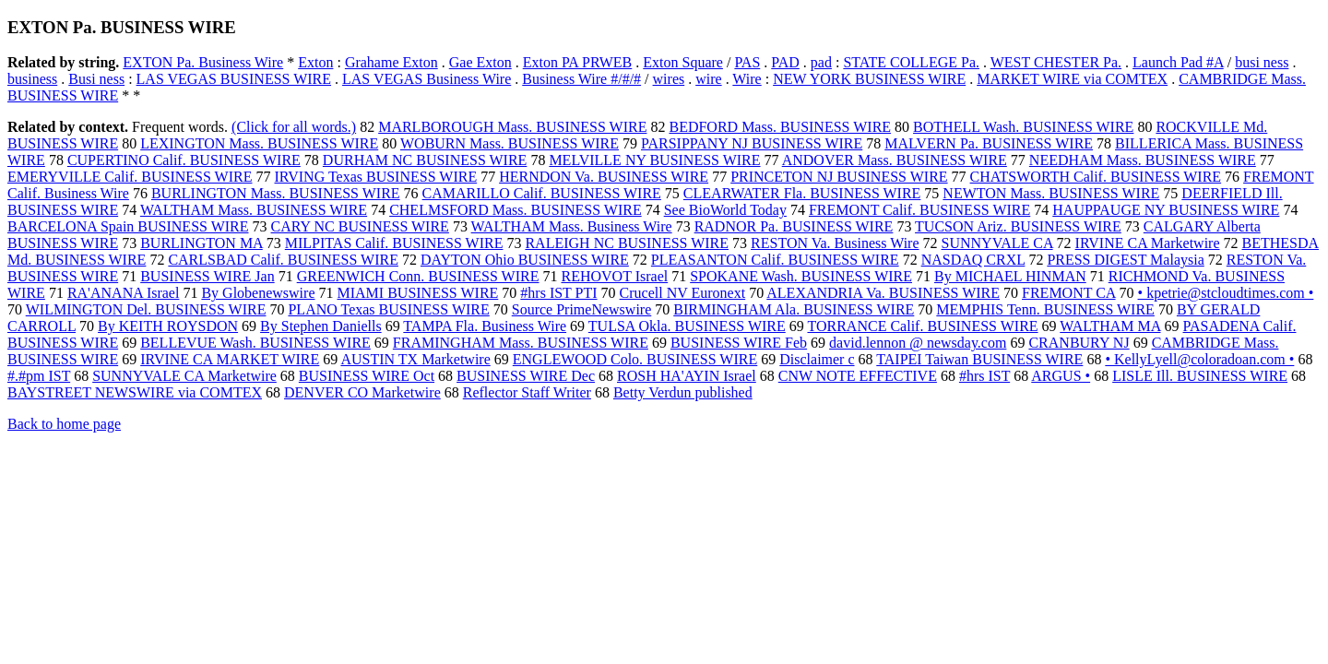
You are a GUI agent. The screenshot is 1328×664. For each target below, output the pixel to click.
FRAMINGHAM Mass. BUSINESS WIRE (520, 342)
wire (708, 79)
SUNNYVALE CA (997, 243)
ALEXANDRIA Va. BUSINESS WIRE (883, 293)
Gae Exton (480, 62)
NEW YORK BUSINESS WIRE (869, 79)
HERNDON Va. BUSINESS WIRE (603, 176)
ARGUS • (1060, 376)
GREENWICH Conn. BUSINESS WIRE (418, 276)
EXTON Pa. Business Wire (203, 62)
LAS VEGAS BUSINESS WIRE (233, 79)
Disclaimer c (816, 359)
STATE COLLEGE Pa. (911, 62)
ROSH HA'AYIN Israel (686, 376)
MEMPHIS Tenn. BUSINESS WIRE (1045, 309)
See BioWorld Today (725, 210)
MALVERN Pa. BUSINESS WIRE (988, 143)
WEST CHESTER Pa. (1055, 62)
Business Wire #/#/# (581, 79)
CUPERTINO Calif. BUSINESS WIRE (184, 160)
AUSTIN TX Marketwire (415, 359)
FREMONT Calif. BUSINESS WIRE (919, 210)
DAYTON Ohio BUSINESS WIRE (525, 259)
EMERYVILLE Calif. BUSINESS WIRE (129, 176)
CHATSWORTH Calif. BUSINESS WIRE (1096, 176)
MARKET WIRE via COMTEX (1072, 79)
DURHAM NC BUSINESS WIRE (425, 160)
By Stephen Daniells (321, 326)
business (32, 79)
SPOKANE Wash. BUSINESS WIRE (801, 276)
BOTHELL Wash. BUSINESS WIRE (1023, 127)
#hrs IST (984, 376)
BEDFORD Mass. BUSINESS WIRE (780, 127)
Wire (746, 79)
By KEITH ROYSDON (168, 326)
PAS (747, 62)
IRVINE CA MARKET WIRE (229, 359)
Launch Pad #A (1178, 62)
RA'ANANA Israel (123, 293)
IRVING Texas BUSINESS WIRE (375, 176)
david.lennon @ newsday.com (917, 342)
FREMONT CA (1069, 293)
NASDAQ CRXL (973, 259)
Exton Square (683, 62)
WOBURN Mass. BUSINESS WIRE (509, 143)
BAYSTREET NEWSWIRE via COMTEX (134, 392)
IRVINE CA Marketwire (1147, 243)
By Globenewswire (257, 293)
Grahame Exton (391, 62)
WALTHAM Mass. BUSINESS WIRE (253, 210)
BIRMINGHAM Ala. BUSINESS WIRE (793, 309)
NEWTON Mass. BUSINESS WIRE (1051, 193)
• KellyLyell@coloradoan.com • (1199, 359)
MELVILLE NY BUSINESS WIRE (654, 160)
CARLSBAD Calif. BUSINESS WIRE (283, 259)
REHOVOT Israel (615, 276)
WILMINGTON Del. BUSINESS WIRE (146, 309)
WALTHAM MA (1110, 326)
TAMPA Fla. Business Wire (484, 326)
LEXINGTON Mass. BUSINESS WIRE (259, 143)
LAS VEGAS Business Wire (426, 79)
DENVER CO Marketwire (362, 392)
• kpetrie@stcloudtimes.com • (1226, 293)
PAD (785, 62)
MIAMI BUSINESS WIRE (418, 293)
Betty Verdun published (683, 392)
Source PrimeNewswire (582, 309)
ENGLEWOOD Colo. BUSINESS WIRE (635, 359)
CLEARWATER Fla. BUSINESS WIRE (802, 193)
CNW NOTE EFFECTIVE (857, 376)
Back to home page (64, 424)
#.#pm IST (38, 376)
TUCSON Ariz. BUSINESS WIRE (1018, 226)
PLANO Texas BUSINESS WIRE (388, 309)
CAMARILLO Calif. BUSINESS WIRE (541, 193)
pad (821, 62)
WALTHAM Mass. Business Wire (571, 226)
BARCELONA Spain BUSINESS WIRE (128, 226)
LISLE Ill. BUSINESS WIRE (1199, 376)
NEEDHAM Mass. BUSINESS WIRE (1142, 160)
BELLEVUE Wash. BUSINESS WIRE (255, 342)
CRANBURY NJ (1078, 342)
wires (669, 79)
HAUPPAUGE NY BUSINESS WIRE (1165, 210)
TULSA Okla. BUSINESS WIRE (687, 326)
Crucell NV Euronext (683, 293)
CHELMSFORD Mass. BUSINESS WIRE (515, 210)
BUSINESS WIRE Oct (366, 376)
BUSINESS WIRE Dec (525, 376)
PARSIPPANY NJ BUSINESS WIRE (751, 143)
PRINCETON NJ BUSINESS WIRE (838, 176)
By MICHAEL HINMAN (1010, 276)
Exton (315, 62)
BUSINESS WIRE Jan (207, 276)
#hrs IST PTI (558, 293)
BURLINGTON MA (201, 243)
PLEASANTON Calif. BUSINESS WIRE (775, 259)
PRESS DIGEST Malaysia (1125, 259)
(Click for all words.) (293, 127)
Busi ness (96, 79)
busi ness (1261, 62)
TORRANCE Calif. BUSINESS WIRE (922, 326)
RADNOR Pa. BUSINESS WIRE (794, 226)
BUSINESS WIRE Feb (738, 342)
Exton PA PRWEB (578, 62)
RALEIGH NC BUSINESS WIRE (627, 243)
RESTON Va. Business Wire (835, 243)
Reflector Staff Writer (527, 392)
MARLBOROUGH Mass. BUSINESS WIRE (512, 127)
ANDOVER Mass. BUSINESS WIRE (894, 160)
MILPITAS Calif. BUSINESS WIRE (394, 243)
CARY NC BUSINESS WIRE (360, 226)
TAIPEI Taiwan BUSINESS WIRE (979, 359)
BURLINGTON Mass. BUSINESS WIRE (275, 193)
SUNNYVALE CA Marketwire (184, 376)
